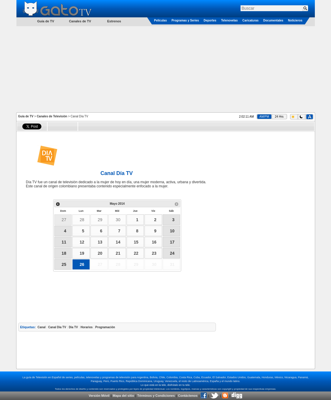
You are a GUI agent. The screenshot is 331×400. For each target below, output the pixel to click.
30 (118, 219)
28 (82, 219)
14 (118, 242)
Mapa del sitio (123, 395)
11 (64, 242)
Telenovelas (229, 20)
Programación (105, 327)
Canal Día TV (57, 327)
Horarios (86, 327)
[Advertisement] (166, 69)
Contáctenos (188, 395)
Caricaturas (250, 20)
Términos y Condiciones (156, 395)
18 (64, 253)
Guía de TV (25, 116)
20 (100, 253)
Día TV (73, 327)
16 (154, 242)
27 (64, 219)
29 (100, 219)
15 (136, 242)
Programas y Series (185, 20)
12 (82, 242)
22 (136, 253)
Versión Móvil (99, 395)
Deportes (210, 20)
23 (154, 253)
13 (100, 242)
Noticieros (295, 20)
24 (172, 253)
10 (172, 231)
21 (118, 253)
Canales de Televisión (52, 116)
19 (82, 253)
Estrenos (114, 21)
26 (82, 264)
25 (64, 264)
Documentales (273, 20)
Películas (160, 20)
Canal (42, 327)
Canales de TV (80, 21)
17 (172, 242)
